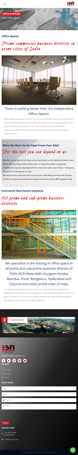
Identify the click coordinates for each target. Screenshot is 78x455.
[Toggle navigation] (5, 4)
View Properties (17, 320)
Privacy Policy (6, 370)
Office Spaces (13, 18)
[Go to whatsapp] (73, 450)
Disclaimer (5, 377)
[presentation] (18, 415)
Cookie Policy (6, 374)
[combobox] (4, 400)
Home (4, 18)
